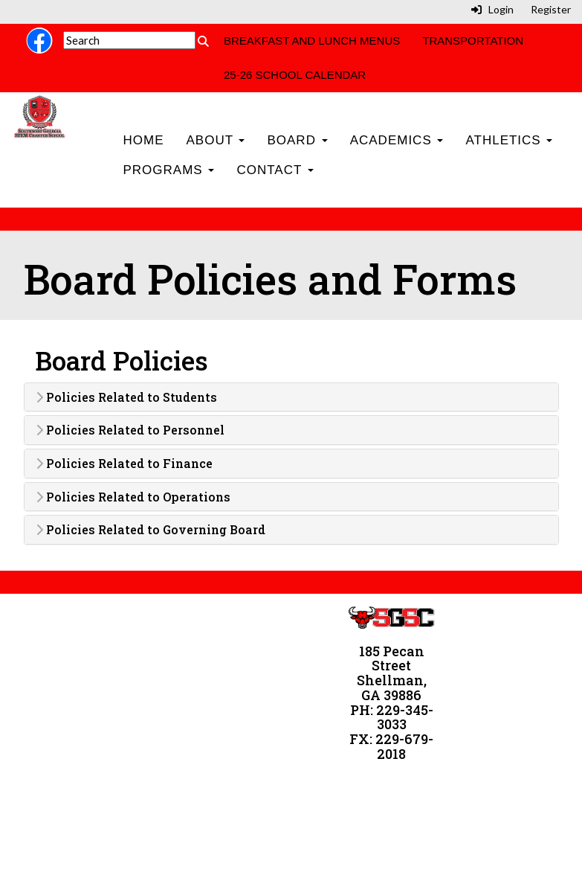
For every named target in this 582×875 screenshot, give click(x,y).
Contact (274, 170)
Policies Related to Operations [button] (133, 497)
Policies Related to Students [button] (126, 397)
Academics (397, 140)
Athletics (508, 140)
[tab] (291, 397)
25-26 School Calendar (295, 74)
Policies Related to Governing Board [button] (150, 529)
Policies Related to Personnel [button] (130, 430)
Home (143, 140)
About (215, 140)
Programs (168, 170)
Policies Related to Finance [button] (124, 463)
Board (297, 140)
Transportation (472, 40)
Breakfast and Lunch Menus (312, 40)
